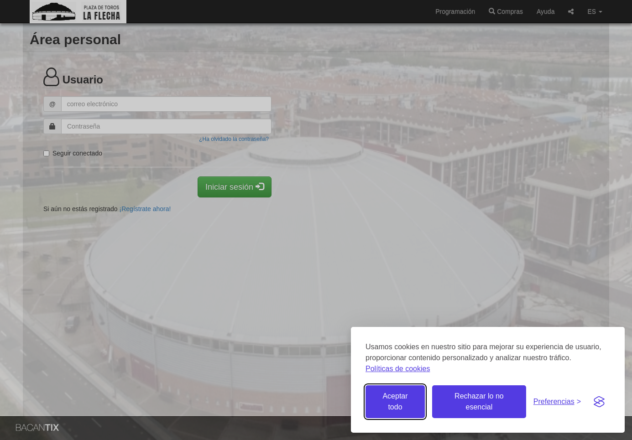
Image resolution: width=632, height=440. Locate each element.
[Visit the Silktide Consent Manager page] (599, 402)
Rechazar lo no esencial (479, 401)
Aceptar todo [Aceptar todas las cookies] (394, 401)
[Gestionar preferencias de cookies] (557, 402)
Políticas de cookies (398, 369)
